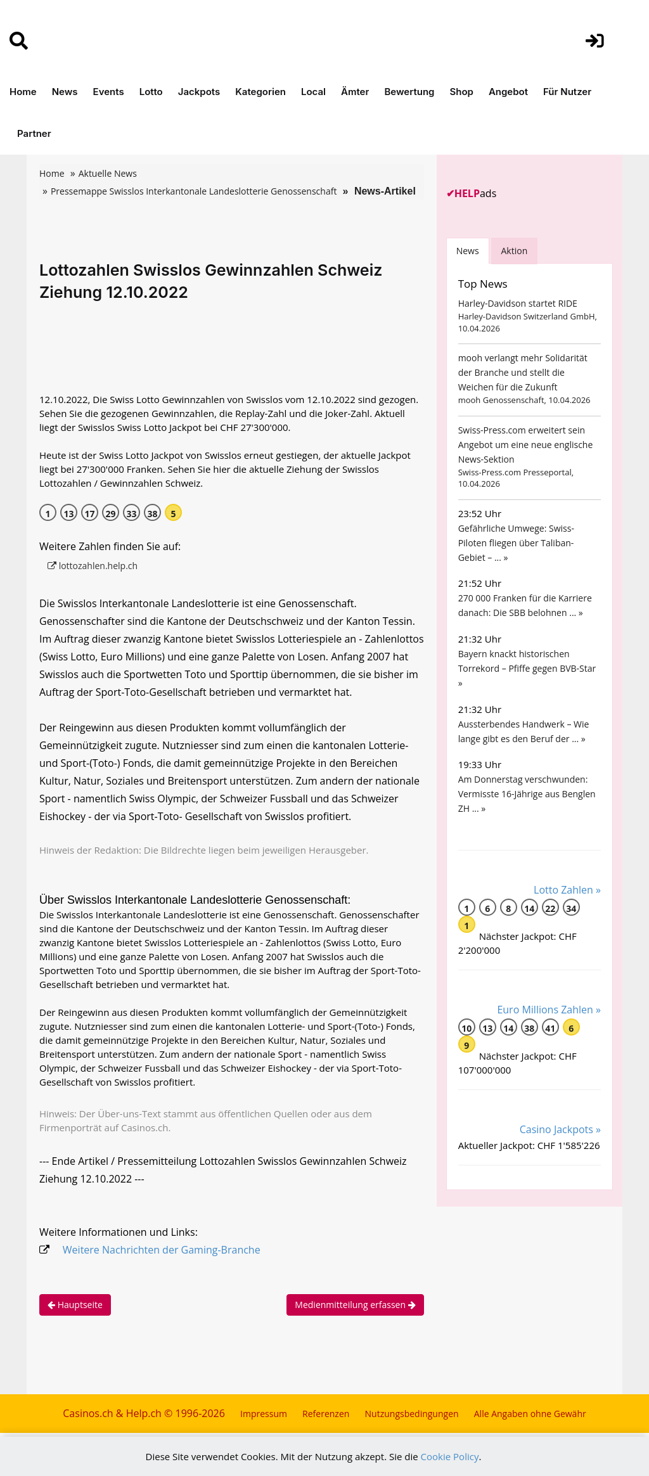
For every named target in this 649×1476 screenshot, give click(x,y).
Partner (34, 133)
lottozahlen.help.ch (93, 566)
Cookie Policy (450, 1456)
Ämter (355, 92)
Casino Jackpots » (560, 1129)
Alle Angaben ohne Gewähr (530, 1414)
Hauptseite (75, 1305)
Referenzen (325, 1414)
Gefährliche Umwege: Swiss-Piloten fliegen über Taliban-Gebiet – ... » (516, 542)
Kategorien (260, 92)
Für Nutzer (567, 92)
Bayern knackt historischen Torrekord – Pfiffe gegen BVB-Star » (527, 668)
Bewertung (409, 92)
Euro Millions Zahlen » (549, 1010)
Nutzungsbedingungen (412, 1414)
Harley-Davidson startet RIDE (517, 303)
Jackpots (199, 92)
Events (108, 92)
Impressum (263, 1414)
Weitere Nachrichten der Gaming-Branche (161, 1250)
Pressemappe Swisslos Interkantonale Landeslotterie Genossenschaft (194, 191)
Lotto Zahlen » (567, 890)
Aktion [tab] (514, 251)
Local (313, 92)
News (65, 92)
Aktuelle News (108, 173)
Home (23, 92)
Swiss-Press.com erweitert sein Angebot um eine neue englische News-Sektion (525, 444)
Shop (461, 92)
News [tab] (467, 251)
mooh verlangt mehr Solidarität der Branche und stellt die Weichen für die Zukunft (523, 372)
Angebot (508, 92)
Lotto (151, 92)
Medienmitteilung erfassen (355, 1305)
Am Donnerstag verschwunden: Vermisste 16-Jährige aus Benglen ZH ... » (527, 793)
